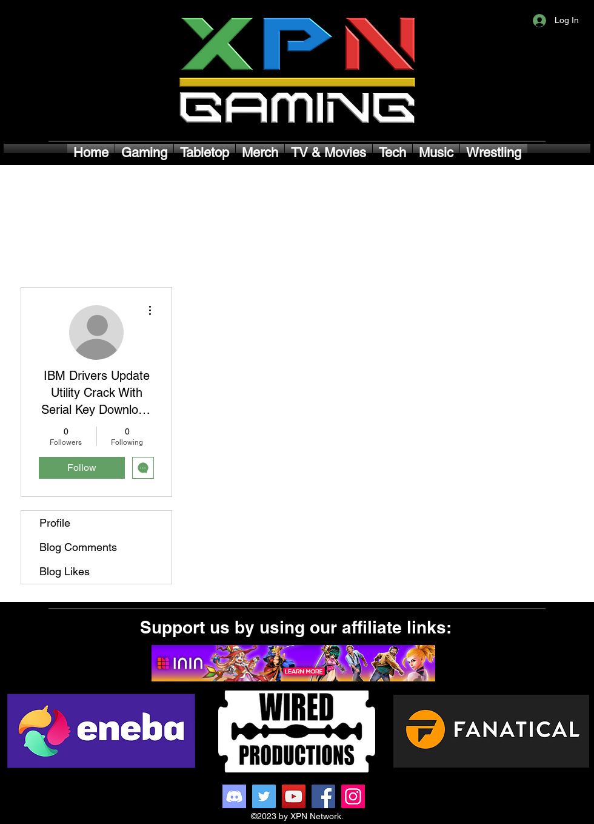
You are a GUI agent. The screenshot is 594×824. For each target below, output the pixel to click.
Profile (54, 522)
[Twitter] (264, 796)
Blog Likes (64, 571)
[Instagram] (353, 796)
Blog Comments (78, 547)
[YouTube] (293, 796)
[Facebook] (323, 796)
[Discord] (234, 796)
